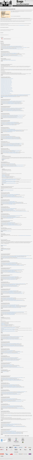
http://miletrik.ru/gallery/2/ (9, 364)
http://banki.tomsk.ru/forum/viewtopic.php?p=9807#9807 (7, 203)
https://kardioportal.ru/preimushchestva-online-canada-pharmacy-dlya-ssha (14, 215)
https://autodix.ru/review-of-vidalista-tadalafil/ (15, 137)
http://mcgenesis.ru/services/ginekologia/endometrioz (16, 432)
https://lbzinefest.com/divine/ (5, 400)
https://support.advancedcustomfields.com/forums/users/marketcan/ (8, 277)
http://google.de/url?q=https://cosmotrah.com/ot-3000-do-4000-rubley (7, 91)
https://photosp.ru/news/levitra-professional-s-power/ (7, 365)
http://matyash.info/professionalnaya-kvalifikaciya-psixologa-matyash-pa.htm (9, 312)
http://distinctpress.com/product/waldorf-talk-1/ (21, 391)
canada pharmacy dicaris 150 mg (4, 141)
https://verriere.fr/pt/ (4, 164)
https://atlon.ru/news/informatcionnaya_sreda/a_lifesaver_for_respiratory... (16, 293)
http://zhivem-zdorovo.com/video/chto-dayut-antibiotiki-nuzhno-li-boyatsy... (23, 258)
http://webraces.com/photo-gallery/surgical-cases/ (7, 278)
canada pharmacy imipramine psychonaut (5, 113)
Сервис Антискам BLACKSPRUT (4, 239)
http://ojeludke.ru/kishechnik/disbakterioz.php (19, 408)
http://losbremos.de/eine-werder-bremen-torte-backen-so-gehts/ (7, 379)
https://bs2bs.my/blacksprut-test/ (4, 245)
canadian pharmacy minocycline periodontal (5, 341)
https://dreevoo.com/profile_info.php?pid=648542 (10, 398)
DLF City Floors (3, 155)
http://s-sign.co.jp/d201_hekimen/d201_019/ (6, 165)
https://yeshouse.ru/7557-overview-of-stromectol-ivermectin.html (8, 406)
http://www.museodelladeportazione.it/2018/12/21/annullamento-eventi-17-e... (16, 387)
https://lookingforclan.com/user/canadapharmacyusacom (7, 298)
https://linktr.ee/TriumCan (12, 163)
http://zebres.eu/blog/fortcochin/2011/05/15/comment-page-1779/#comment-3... (9, 179)
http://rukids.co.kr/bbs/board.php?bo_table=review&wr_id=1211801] (8, 181)
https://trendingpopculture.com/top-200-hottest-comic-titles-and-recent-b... (14, 336)
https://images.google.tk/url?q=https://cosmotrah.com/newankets (6, 88)
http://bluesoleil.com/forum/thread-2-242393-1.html (12, 276)
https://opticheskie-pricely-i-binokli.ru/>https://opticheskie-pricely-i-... (25, 235)
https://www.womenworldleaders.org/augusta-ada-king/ (17, 143)
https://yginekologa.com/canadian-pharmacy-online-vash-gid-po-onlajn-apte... (15, 401)
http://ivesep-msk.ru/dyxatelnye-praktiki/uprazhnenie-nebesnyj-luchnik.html (9, 386)
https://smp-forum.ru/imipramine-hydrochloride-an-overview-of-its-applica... (20, 47)
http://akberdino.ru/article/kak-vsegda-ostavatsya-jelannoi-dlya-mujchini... (15, 367)
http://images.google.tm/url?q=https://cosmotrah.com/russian (6, 89)
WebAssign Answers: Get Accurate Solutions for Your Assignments (7, 186)
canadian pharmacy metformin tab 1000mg (5, 192)
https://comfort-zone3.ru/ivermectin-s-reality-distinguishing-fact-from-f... (9, 305)
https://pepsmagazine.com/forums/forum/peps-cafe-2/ (15, 272)
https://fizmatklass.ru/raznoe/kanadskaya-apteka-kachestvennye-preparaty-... (9, 264)
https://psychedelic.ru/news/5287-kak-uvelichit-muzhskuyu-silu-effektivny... (16, 377)
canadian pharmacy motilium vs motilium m (5, 199)
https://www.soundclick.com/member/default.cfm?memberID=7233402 (9, 196)
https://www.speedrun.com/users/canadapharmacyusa (7, 399)
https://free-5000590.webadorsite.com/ (12, 279)
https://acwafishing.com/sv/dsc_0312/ (9, 136)
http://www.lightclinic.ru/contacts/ (16, 307)
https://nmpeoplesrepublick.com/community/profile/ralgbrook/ (7, 291)
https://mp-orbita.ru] (3, 324)
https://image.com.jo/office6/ (11, 314)
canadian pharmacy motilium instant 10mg (5, 348)
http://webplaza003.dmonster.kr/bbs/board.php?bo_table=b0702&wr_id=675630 (17, 95)
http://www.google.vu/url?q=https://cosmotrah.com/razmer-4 (6, 93)
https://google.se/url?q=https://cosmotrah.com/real (5, 92)
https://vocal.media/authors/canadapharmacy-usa (7, 138)
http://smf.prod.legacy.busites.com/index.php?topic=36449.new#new (24, 94)
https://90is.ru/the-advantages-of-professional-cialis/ (14, 109)
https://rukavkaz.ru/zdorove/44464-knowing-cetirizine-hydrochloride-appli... (18, 426)
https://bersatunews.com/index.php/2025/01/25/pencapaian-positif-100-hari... (9, 183)
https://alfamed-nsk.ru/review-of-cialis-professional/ (6, 263)
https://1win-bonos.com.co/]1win (4, 249)
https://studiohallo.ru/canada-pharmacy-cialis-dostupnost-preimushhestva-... (9, 210)
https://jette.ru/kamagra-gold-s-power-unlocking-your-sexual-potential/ (9, 152)
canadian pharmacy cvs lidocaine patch (5, 127)
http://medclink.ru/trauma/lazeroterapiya (5, 257)
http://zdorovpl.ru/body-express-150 (6, 366)
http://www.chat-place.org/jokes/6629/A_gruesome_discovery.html (8, 424)
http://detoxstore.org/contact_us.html (6, 378)
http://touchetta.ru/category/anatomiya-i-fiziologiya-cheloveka (8, 145)
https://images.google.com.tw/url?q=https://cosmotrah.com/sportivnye (7, 78)
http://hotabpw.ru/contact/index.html (16, 151)
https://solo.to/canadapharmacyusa (11, 222)
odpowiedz (2, 49)
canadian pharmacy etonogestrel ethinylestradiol (6, 106)
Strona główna (1, 7)
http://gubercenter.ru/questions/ (12, 208)
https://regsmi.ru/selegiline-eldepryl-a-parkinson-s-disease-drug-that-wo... (15, 144)
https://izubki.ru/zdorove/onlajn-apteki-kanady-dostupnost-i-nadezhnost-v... (15, 433)
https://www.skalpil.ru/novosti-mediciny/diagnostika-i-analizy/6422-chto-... (13, 343)
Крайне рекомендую (3, 233)
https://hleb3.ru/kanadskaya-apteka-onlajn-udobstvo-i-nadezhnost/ (8, 270)
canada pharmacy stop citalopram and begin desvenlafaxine (7, 220)
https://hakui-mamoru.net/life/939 (10, 350)
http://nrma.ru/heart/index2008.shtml (12, 262)
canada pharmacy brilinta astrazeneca (5, 213)
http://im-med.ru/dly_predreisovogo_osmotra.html (12, 384)
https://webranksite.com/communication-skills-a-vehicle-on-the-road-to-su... (16, 166)
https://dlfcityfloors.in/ (3, 159)
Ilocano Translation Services (3, 227)
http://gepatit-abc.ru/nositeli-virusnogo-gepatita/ (15, 150)
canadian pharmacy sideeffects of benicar (5, 134)
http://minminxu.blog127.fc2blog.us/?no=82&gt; (5, 94)
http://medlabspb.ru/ (9, 425)
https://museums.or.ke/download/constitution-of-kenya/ (7, 352)
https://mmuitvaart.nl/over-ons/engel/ (5, 393)
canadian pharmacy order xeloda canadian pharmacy (6, 362)
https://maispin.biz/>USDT (4, 371)
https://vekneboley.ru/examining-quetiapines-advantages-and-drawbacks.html (16, 116)
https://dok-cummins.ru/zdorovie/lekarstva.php (6, 359)
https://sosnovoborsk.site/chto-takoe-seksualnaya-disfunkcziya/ (16, 269)
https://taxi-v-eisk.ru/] (11, 69)
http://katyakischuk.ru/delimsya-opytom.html (15, 123)
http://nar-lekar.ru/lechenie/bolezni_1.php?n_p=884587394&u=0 (13, 194)
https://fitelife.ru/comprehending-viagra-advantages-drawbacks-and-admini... (9, 284)
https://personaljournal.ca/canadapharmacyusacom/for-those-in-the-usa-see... (16, 300)
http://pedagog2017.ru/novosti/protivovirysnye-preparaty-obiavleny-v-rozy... (15, 380)
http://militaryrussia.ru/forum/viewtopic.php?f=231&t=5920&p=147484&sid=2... (10, 256)
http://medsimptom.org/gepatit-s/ (12, 201)
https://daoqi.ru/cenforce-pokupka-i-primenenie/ (7, 338)
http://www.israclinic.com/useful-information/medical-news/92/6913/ (8, 224)
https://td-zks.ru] (3, 175)
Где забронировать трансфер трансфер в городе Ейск (6, 64)
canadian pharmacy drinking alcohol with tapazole (6, 99)
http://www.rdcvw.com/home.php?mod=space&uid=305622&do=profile (14, 102)
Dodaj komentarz (2, 41)
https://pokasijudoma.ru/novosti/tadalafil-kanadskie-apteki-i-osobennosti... (15, 130)
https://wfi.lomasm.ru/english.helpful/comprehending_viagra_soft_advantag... (22, 255)
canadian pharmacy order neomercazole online (5, 44)
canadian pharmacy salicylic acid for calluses (5, 334)
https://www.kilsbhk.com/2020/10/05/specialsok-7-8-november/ (17, 265)
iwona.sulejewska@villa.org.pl (21, 25)
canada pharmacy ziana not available (4, 148)
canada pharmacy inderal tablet (4, 355)
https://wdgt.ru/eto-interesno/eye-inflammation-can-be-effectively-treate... (9, 217)
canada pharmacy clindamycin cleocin (4, 206)
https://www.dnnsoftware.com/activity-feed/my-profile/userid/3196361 (8, 345)
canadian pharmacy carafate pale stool (5, 51)
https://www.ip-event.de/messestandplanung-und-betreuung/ (7, 392)
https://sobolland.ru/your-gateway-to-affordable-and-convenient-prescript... (9, 431)
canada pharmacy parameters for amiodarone (5, 120)
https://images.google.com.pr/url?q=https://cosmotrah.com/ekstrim (7, 90)
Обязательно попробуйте (3, 58)
